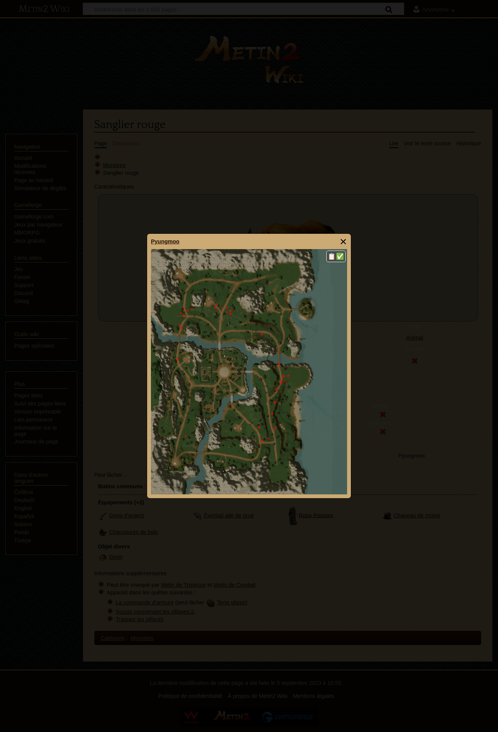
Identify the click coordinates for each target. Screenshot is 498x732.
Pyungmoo (165, 241)
